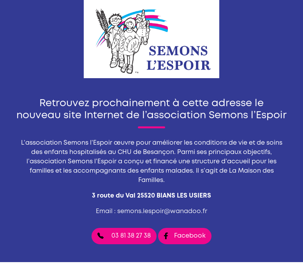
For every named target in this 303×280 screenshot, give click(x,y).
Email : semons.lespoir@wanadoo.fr (151, 211)
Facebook (184, 236)
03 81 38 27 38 (124, 236)
